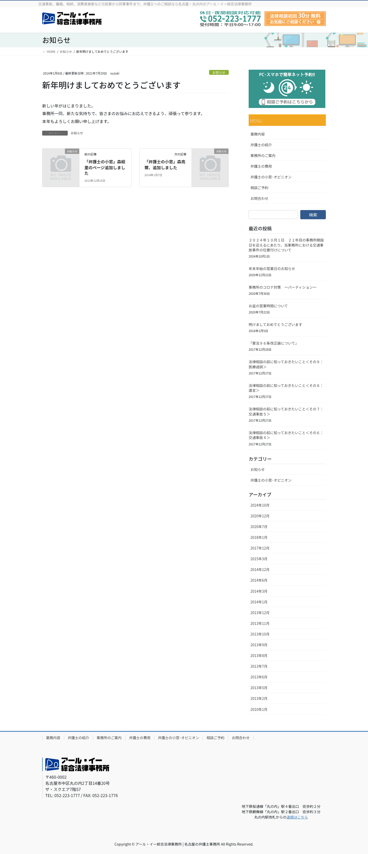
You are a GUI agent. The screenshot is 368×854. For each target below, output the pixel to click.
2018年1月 (259, 537)
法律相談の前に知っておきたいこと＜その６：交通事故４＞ (286, 435)
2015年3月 (259, 558)
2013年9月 (259, 644)
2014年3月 (259, 591)
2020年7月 (259, 526)
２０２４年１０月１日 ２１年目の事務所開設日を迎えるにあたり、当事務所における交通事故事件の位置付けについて (286, 244)
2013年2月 (259, 698)
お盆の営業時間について (268, 305)
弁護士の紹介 (261, 144)
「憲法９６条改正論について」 (274, 343)
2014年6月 (259, 580)
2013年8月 (259, 655)
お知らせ (218, 72)
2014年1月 (259, 601)
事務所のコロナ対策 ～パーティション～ (282, 287)
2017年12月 (260, 548)
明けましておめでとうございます (275, 324)
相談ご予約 (259, 187)
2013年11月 (260, 623)
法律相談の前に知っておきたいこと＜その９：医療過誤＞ (286, 364)
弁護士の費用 (261, 166)
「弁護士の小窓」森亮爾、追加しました (164, 164)
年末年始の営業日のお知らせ (272, 268)
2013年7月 (259, 666)
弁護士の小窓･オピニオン (271, 176)
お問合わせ (259, 198)
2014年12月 (260, 569)
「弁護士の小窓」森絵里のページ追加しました (104, 167)
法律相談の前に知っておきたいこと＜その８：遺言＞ (286, 388)
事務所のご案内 (262, 155)
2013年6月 (259, 676)
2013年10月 (260, 634)
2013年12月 (260, 612)
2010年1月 (259, 709)
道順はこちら (297, 817)
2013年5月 (259, 687)
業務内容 (257, 134)
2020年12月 (260, 515)
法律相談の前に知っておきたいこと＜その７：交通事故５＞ (286, 411)
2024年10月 (260, 505)
